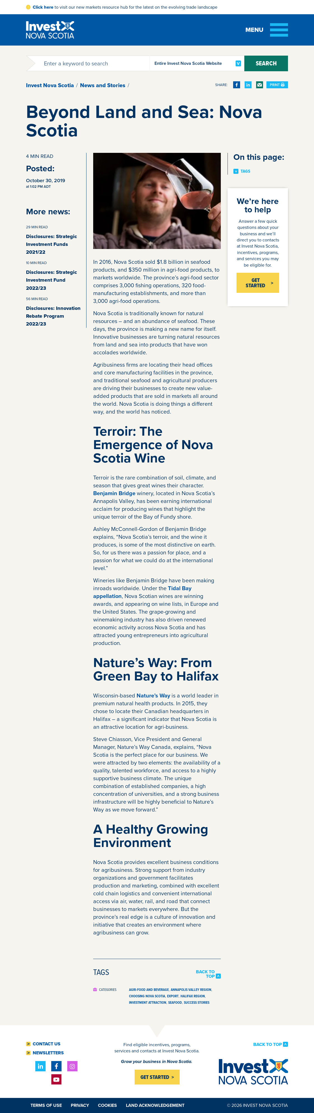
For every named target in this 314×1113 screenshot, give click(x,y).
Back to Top (205, 974)
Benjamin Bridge (114, 493)
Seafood (175, 1002)
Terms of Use (46, 1105)
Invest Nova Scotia (50, 85)
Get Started (255, 282)
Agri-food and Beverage (149, 989)
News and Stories (102, 85)
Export (173, 996)
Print (277, 84)
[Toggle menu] (266, 30)
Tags (245, 171)
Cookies (107, 1105)
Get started (154, 1077)
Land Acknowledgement (155, 1105)
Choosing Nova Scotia (147, 996)
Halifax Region (193, 996)
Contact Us (46, 1044)
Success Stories (196, 1002)
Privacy (80, 1105)
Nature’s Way (153, 695)
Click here (43, 7)
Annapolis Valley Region (191, 989)
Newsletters (48, 1053)
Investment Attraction (147, 1002)
